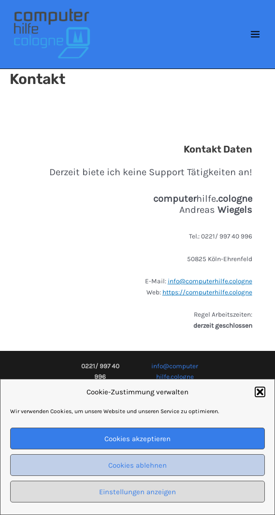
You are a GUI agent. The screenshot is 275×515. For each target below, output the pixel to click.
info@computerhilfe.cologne (210, 281)
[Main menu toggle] (255, 34)
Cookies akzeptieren (137, 442)
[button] (260, 395)
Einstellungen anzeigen (137, 495)
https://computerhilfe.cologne (207, 292)
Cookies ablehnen (137, 468)
